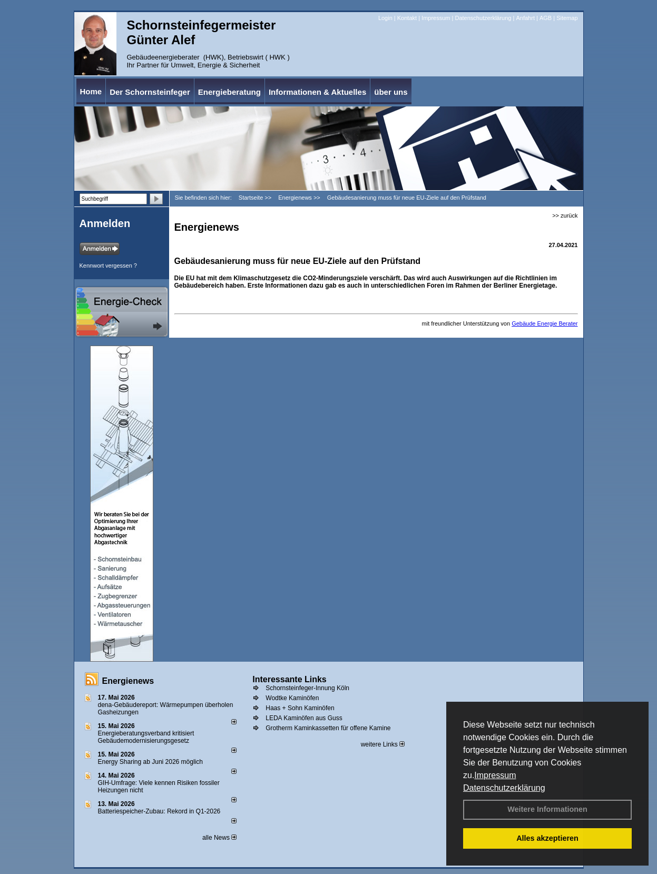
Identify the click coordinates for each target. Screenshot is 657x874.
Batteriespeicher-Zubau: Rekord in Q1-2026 (159, 811)
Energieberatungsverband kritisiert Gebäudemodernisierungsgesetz (146, 737)
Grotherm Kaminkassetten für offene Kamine (328, 728)
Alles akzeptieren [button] (547, 838)
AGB (546, 18)
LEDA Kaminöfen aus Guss (304, 718)
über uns (390, 91)
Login (385, 18)
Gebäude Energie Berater (544, 323)
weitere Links (383, 744)
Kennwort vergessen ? (108, 265)
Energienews (128, 680)
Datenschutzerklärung (504, 787)
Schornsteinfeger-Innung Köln (307, 688)
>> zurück (564, 215)
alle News (219, 837)
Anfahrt (525, 18)
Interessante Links (289, 679)
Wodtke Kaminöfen (292, 698)
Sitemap (566, 18)
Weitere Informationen (547, 809)
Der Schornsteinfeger (150, 91)
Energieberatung (229, 91)
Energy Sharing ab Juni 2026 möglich (150, 761)
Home (91, 91)
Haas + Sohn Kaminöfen (300, 708)
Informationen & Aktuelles (317, 91)
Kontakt (407, 18)
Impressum (495, 775)
